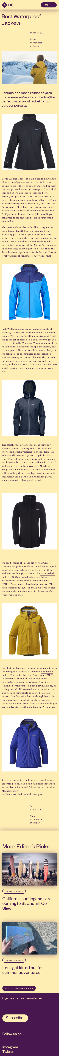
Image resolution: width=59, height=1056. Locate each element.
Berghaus (7, 179)
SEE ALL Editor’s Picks (19, 988)
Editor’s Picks (14, 891)
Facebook (37, 42)
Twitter (36, 45)
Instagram (37, 794)
